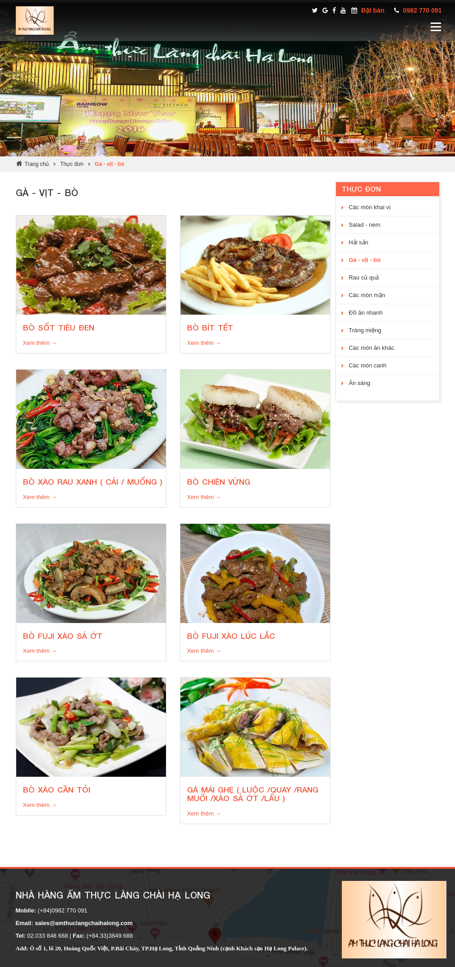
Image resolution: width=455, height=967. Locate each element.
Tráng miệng (365, 330)
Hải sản (358, 242)
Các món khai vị (370, 207)
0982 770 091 (422, 10)
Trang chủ (37, 164)
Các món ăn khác (371, 347)
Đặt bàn (373, 10)
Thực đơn (71, 164)
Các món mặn (367, 295)
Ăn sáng (359, 383)
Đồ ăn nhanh (365, 312)
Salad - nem (364, 224)
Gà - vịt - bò (109, 164)
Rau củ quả (364, 277)
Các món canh (367, 365)
